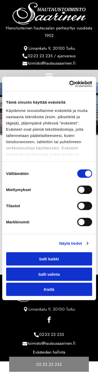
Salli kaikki (49, 259)
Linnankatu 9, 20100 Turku (51, 48)
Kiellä (49, 289)
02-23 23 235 (40, 56)
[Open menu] (49, 76)
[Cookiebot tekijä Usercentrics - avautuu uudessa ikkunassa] (70, 84)
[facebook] (49, 320)
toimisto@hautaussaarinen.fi (52, 63)
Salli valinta (49, 274)
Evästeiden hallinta (49, 352)
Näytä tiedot (70, 243)
